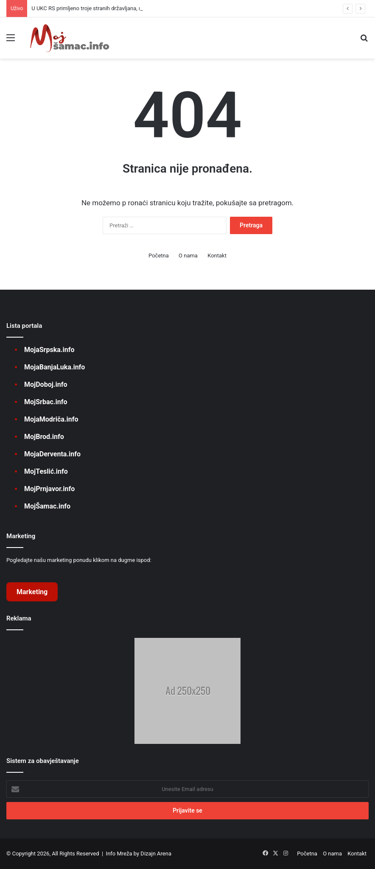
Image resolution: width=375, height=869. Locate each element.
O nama (188, 255)
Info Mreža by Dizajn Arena (138, 853)
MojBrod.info (44, 437)
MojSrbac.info (45, 402)
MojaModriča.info (51, 419)
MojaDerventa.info (52, 454)
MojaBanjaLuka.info (54, 367)
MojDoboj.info (45, 384)
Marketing (32, 592)
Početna (158, 255)
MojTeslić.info (46, 471)
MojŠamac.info (47, 506)
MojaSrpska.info (49, 350)
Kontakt (217, 255)
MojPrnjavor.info (49, 489)
